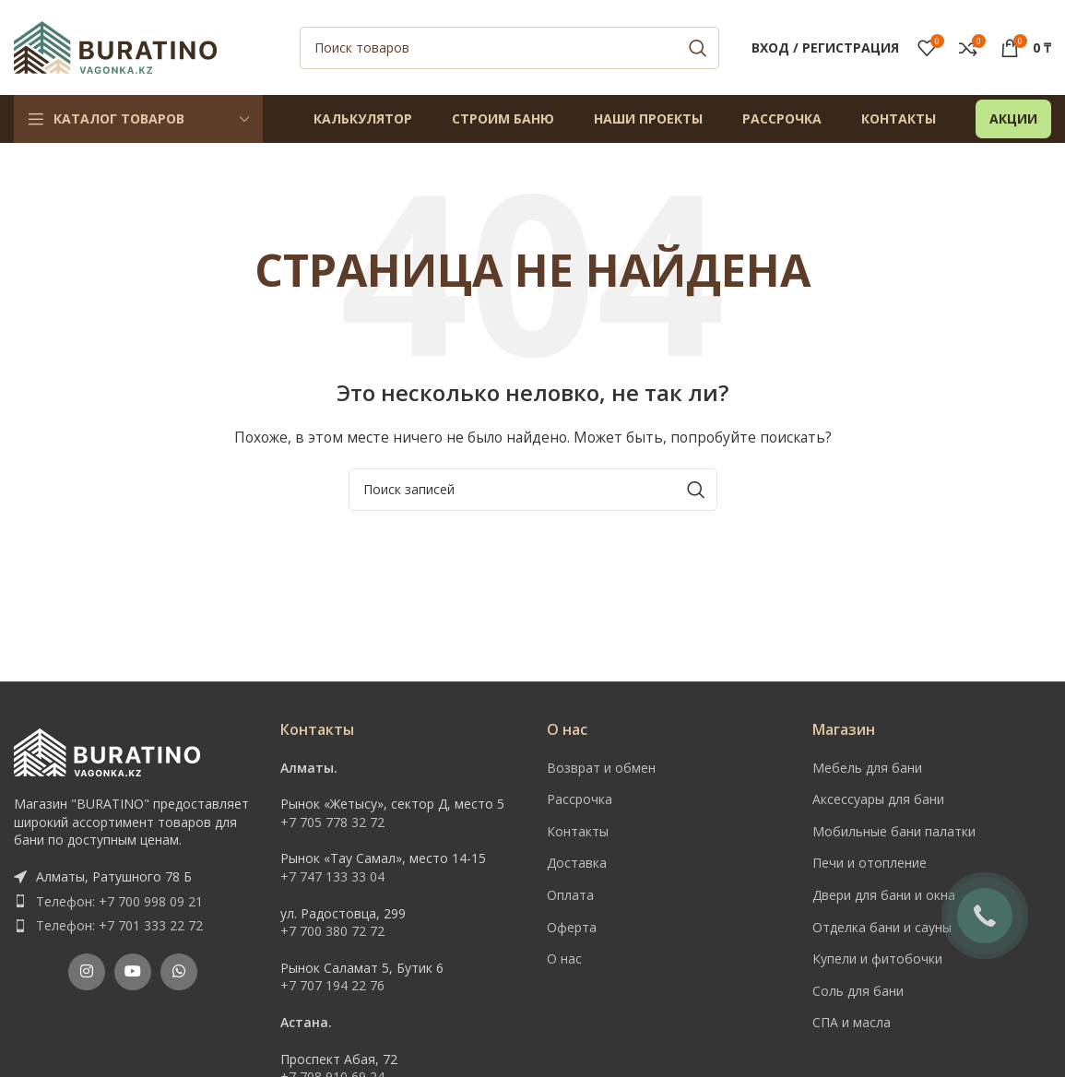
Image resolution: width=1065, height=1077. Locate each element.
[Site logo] (115, 46)
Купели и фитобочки (877, 960)
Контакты (578, 833)
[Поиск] (509, 49)
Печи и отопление (869, 864)
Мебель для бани (867, 768)
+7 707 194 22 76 (332, 987)
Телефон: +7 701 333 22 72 (119, 927)
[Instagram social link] (86, 973)
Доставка (577, 864)
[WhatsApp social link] (178, 973)
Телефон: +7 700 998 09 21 (119, 902)
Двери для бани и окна (883, 896)
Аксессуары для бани (878, 801)
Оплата (570, 896)
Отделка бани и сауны (882, 928)
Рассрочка (579, 801)
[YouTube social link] (132, 973)
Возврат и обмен (601, 768)
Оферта (572, 928)
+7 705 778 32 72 (332, 824)
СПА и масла (851, 1024)
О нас (564, 960)
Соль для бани (858, 992)
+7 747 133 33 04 (332, 878)
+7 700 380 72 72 (332, 932)
